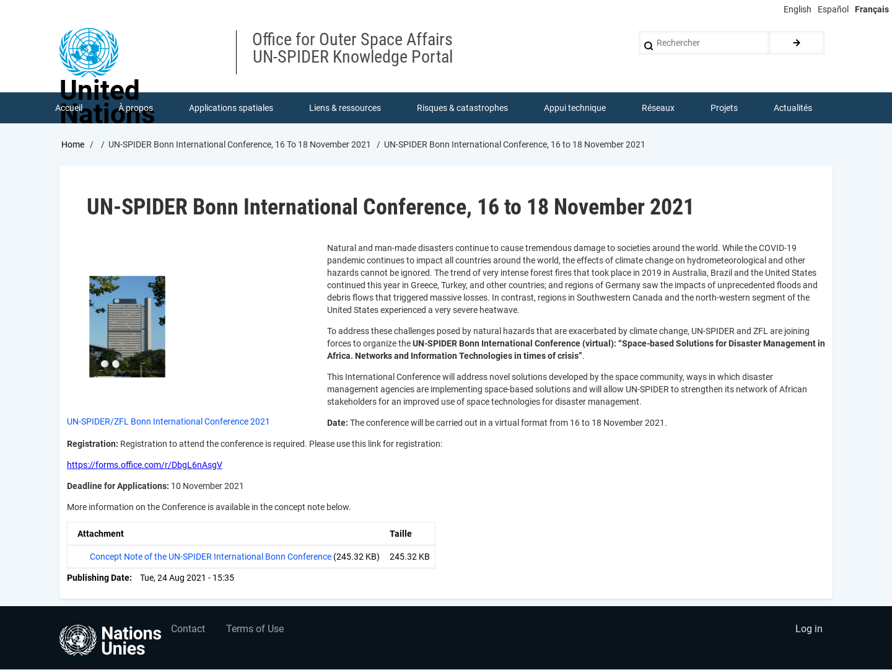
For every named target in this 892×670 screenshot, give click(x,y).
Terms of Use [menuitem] (255, 630)
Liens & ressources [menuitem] (345, 108)
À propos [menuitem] (135, 108)
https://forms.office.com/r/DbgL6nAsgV (144, 465)
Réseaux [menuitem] (658, 108)
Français (872, 9)
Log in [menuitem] (809, 630)
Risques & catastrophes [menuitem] (462, 108)
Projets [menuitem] (724, 108)
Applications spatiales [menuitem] (231, 108)
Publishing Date (98, 578)
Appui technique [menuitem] (575, 108)
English (797, 9)
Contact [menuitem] (188, 630)
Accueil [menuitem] (68, 108)
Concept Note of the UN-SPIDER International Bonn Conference (210, 557)
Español (833, 9)
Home (72, 144)
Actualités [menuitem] (793, 108)
